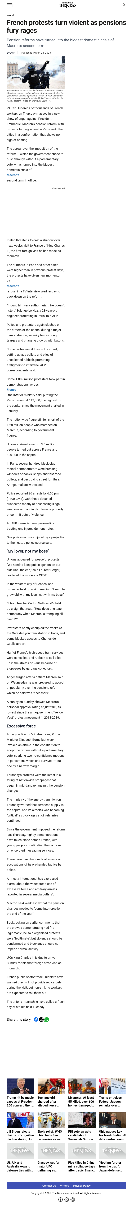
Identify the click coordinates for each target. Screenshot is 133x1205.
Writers (64, 1185)
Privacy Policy (82, 1185)
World (10, 15)
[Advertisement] (36, 211)
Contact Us (49, 1185)
